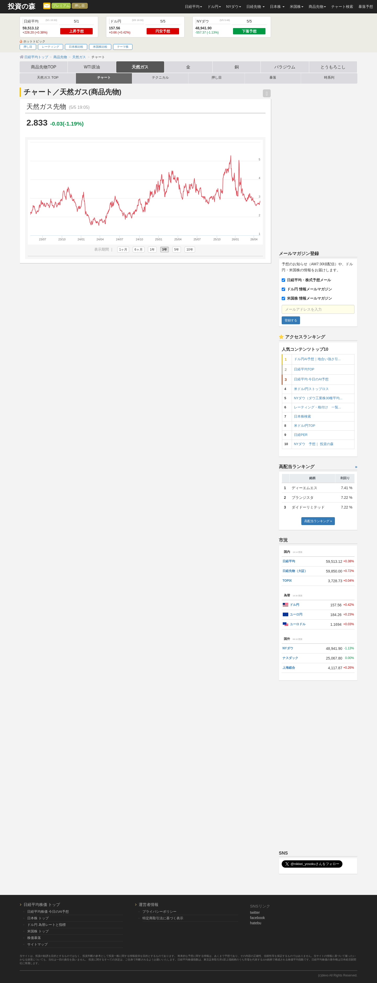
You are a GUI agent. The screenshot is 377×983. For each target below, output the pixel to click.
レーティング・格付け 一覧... (317, 407)
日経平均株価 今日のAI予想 (48, 912)
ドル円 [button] (214, 6)
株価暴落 (34, 938)
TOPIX (287, 580)
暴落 (272, 77)
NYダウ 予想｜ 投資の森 (314, 444)
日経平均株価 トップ (42, 904)
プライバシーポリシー (159, 912)
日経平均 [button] (193, 6)
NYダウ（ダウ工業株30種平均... (318, 398)
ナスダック (290, 658)
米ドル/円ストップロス (311, 389)
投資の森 (21, 6)
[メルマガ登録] (47, 5)
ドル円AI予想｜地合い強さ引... (317, 359)
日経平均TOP (304, 369)
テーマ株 (123, 46)
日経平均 (288, 561)
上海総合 (288, 667)
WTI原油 (92, 66)
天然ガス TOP (48, 77)
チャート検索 (342, 6)
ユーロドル (298, 624)
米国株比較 (100, 46)
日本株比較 (76, 46)
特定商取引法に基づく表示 (162, 918)
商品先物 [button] (317, 6)
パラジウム (284, 66)
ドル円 (294, 605)
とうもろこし (333, 66)
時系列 (329, 77)
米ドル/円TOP (304, 426)
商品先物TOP (43, 66)
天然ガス (140, 66)
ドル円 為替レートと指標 (46, 925)
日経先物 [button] (255, 6)
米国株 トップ (38, 931)
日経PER (301, 435)
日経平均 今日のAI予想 (311, 379)
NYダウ (287, 648)
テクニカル (160, 77)
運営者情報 (148, 904)
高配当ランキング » (318, 521)
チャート (104, 77)
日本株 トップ (38, 918)
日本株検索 (302, 416)
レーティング (50, 46)
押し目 (80, 6)
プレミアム (61, 6)
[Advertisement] (318, 165)
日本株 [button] (277, 6)
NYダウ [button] (233, 6)
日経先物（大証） (295, 571)
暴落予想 (365, 6)
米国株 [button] (296, 6)
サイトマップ (37, 944)
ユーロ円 (296, 614)
